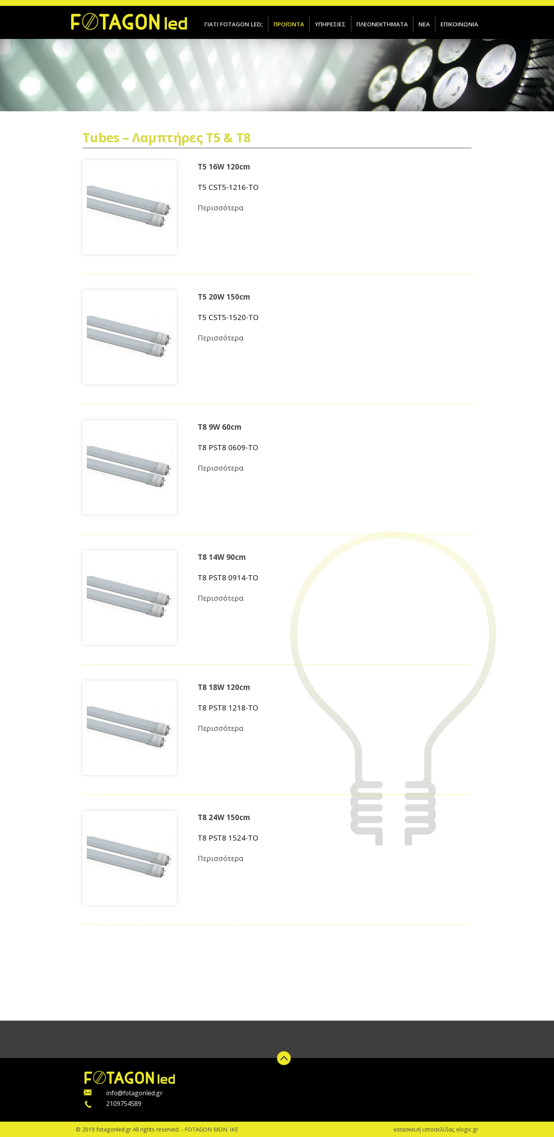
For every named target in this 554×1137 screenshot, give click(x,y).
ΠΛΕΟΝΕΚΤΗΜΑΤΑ (382, 24)
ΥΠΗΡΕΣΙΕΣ (330, 24)
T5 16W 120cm (224, 166)
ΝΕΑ (424, 24)
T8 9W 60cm (220, 427)
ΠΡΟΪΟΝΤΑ (288, 24)
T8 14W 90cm (222, 557)
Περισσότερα (220, 207)
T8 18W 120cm (224, 687)
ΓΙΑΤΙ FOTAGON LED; (233, 24)
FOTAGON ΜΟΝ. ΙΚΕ (211, 1129)
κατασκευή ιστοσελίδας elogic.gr (436, 1129)
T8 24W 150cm (224, 817)
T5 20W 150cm (224, 297)
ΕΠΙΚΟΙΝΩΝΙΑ (459, 24)
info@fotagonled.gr (134, 1093)
